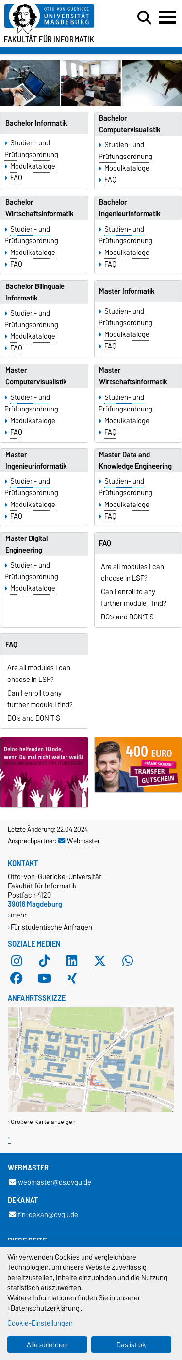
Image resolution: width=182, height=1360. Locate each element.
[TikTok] (44, 961)
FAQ (16, 178)
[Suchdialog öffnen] (144, 18)
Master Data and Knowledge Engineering (135, 460)
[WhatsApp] (127, 961)
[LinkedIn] (72, 961)
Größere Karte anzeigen (43, 1122)
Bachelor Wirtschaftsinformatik (39, 208)
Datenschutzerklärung (45, 1308)
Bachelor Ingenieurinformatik (130, 208)
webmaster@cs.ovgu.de (50, 1181)
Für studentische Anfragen (51, 927)
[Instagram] (16, 961)
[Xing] (72, 978)
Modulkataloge (32, 166)
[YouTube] (44, 978)
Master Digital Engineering (26, 544)
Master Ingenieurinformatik (36, 460)
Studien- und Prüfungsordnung (31, 148)
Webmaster (79, 841)
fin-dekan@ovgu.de (43, 1214)
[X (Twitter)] (100, 961)
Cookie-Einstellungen (40, 1323)
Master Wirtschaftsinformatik (133, 376)
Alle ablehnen (47, 1345)
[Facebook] (16, 978)
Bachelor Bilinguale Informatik (35, 292)
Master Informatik (127, 291)
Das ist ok (131, 1345)
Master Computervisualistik (36, 376)
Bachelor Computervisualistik (130, 124)
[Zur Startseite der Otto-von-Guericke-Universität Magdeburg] (56, 19)
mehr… (21, 915)
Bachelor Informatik (36, 123)
